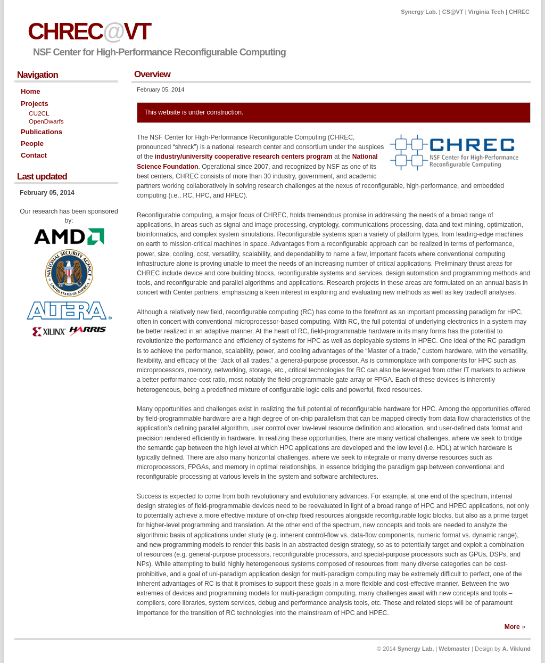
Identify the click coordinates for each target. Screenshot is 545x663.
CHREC (519, 12)
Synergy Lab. (419, 12)
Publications (41, 132)
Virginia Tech (486, 12)
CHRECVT (89, 31)
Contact (34, 155)
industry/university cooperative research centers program (244, 156)
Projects (34, 104)
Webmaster (454, 648)
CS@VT (453, 12)
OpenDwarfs (46, 121)
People (32, 144)
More (512, 627)
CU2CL (39, 113)
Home (30, 91)
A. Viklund (516, 648)
